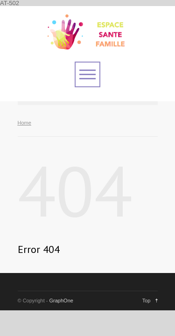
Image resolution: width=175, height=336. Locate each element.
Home (24, 123)
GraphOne (61, 300)
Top (146, 300)
